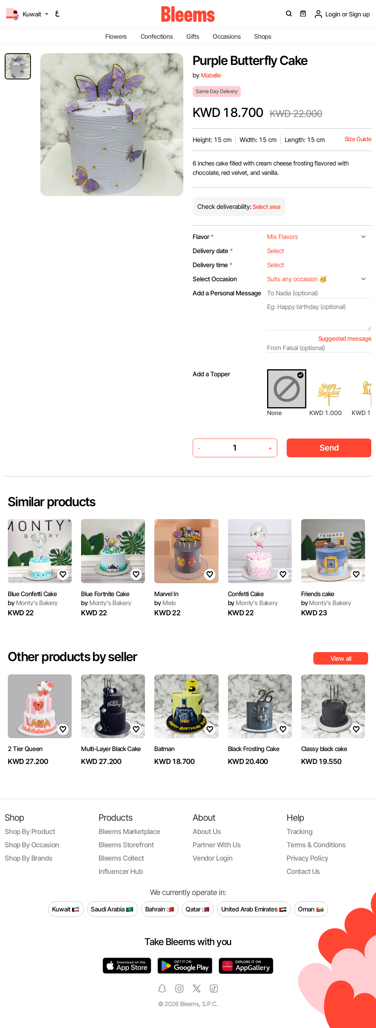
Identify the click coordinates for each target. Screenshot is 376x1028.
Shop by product (30, 831)
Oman (311, 909)
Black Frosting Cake (254, 749)
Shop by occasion (32, 845)
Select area (265, 206)
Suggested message (344, 338)
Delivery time (213, 265)
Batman (164, 749)
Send (329, 448)
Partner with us (216, 845)
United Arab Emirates (254, 909)
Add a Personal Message (227, 293)
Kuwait (66, 909)
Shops (262, 36)
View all (341, 658)
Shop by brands (28, 858)
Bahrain (160, 909)
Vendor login (213, 858)
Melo (165, 603)
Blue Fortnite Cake (105, 594)
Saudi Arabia (112, 909)
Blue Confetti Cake (32, 594)
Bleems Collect (121, 858)
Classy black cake (324, 749)
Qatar (198, 909)
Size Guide (358, 139)
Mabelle (211, 75)
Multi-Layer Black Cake (111, 749)
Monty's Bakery (33, 603)
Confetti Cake (246, 594)
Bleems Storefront (126, 845)
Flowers (116, 36)
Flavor (203, 237)
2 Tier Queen (25, 749)
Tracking (300, 831)
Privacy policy (307, 858)
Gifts (192, 36)
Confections (157, 36)
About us (207, 831)
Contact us (303, 871)
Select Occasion (215, 279)
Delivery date (213, 251)
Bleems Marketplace (129, 831)
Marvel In (166, 594)
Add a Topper (211, 374)
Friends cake (317, 594)
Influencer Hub (121, 871)
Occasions (227, 36)
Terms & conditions (316, 845)
